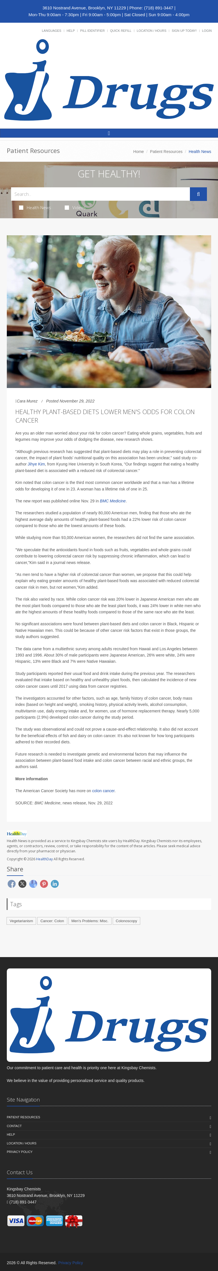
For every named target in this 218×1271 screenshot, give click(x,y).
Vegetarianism (21, 921)
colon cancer (103, 790)
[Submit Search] (198, 194)
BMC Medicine (113, 501)
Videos (75, 207)
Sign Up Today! (184, 30)
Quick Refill (120, 30)
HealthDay (44, 859)
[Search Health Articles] (100, 194)
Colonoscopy (126, 921)
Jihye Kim (36, 464)
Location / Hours (151, 30)
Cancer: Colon (52, 921)
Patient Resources (166, 151)
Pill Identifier (92, 30)
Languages (51, 30)
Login (207, 30)
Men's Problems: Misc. (90, 921)
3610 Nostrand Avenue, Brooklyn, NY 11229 (84, 7)
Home (138, 151)
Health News (35, 207)
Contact (14, 1126)
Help (71, 30)
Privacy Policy (20, 1151)
